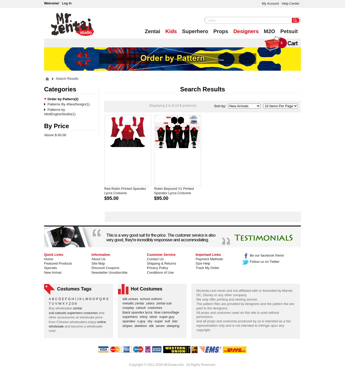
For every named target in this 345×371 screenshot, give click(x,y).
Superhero (195, 31)
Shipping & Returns (161, 263)
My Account (270, 3)
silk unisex (131, 299)
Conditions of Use (160, 272)
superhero (131, 317)
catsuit (142, 308)
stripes (128, 326)
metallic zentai (134, 303)
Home (48, 259)
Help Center (290, 3)
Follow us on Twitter (261, 262)
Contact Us (155, 259)
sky (150, 321)
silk (152, 326)
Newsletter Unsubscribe (109, 272)
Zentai (152, 31)
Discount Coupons (105, 268)
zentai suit (164, 303)
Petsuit (289, 31)
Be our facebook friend (263, 255)
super (159, 321)
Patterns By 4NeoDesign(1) (68, 104)
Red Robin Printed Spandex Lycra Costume (125, 191)
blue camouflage (167, 312)
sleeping (174, 326)
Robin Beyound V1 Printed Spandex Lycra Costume (174, 191)
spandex (129, 321)
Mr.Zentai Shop (72, 24)
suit (168, 321)
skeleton (141, 326)
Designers (246, 31)
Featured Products (58, 263)
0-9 (74, 303)
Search (296, 21)
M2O (269, 31)
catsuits (60, 313)
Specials (50, 268)
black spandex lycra (138, 312)
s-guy (142, 321)
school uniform (152, 299)
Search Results (67, 79)
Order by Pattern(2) (62, 99)
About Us (99, 259)
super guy (167, 317)
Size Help (203, 263)
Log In (67, 3)
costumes (156, 308)
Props (220, 31)
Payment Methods (209, 259)
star (176, 321)
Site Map (98, 263)
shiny (144, 317)
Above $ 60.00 (55, 135)
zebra (151, 303)
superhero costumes (82, 313)
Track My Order (207, 268)
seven (161, 326)
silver (154, 317)
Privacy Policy (157, 268)
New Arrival (52, 272)
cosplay (129, 308)
